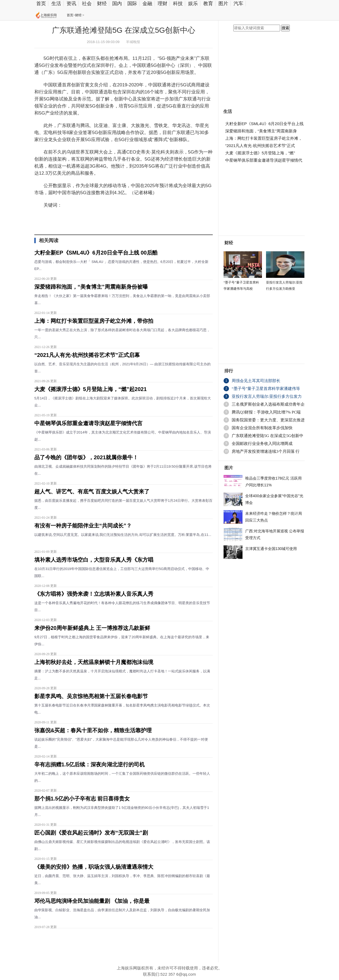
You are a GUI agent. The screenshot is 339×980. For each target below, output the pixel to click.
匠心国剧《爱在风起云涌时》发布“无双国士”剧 (91, 833)
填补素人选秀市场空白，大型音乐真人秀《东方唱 (93, 560)
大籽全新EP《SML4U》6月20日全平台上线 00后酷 (96, 253)
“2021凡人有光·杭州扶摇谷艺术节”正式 (260, 145)
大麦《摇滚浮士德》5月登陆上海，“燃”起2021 (90, 389)
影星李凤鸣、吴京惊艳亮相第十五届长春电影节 (91, 696)
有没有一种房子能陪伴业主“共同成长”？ (83, 526)
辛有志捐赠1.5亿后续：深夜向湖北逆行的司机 (89, 764)
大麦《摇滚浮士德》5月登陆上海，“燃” (260, 153)
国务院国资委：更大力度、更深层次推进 (268, 420)
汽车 (238, 3)
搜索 (285, 28)
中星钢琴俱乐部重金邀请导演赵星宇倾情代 (263, 160)
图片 (223, 3)
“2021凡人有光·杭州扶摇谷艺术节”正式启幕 (87, 355)
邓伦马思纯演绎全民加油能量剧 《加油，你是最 (91, 901)
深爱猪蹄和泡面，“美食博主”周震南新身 (261, 131)
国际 (132, 3)
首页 (41, 3)
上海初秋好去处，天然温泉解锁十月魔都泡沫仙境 (93, 662)
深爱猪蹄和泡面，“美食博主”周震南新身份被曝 (91, 287)
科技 (178, 3)
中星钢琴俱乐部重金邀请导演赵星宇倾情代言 (88, 423)
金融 (147, 3)
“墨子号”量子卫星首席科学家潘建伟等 (266, 388)
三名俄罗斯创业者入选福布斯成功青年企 (268, 404)
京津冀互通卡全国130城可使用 (271, 548)
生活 (56, 3)
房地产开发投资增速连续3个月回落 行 (266, 451)
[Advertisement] (122, 943)
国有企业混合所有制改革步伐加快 (262, 428)
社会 (87, 3)
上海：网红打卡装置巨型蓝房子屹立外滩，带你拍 (93, 321)
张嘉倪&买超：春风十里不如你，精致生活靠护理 (93, 730)
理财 (162, 3)
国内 (117, 3)
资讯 (71, 3)
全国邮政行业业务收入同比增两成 (262, 443)
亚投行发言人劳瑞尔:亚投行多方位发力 (267, 396)
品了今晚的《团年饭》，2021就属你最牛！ (86, 457)
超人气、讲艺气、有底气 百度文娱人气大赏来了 (91, 491)
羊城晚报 (133, 42)
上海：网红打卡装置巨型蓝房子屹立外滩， (263, 138)
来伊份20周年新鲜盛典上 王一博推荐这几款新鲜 (92, 628)
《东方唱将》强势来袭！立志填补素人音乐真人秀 (93, 594)
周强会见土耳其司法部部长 (256, 381)
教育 (208, 3)
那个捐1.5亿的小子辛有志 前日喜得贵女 (82, 799)
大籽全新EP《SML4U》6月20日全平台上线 (264, 123)
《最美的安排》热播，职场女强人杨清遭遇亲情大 (93, 867)
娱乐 (193, 3)
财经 (102, 3)
